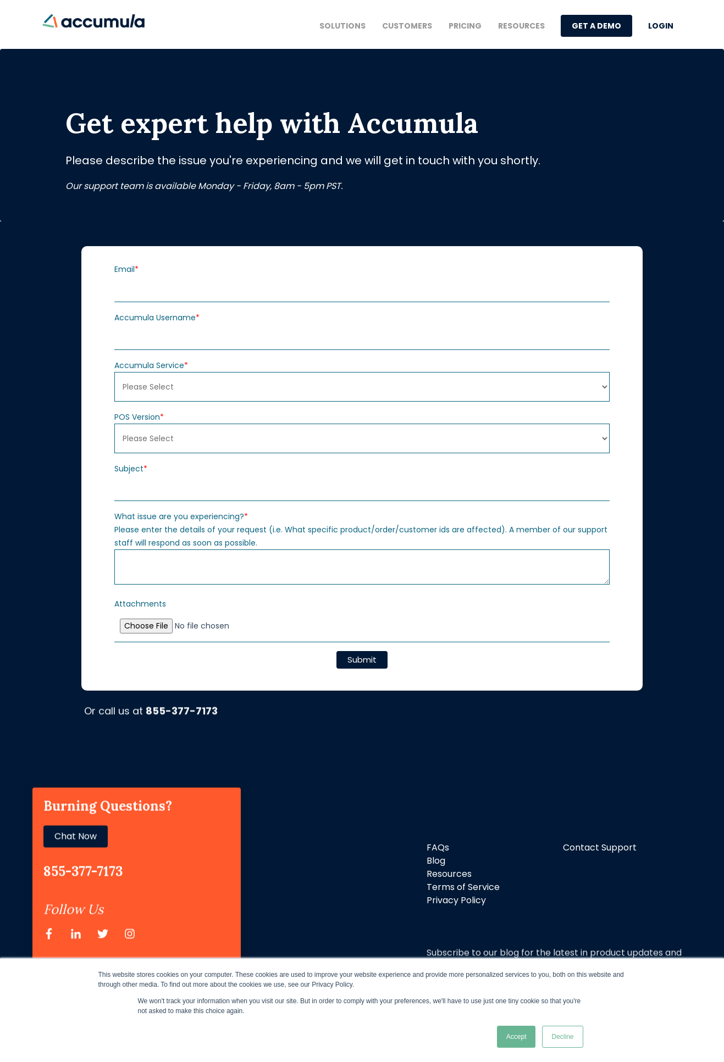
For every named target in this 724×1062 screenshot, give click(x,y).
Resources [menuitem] (449, 874)
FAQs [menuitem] (438, 847)
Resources (521, 25)
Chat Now (75, 790)
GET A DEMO (596, 25)
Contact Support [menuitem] (600, 847)
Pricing (465, 25)
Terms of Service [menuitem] (463, 887)
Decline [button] (562, 1037)
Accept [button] (516, 1037)
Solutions (342, 25)
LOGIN (660, 25)
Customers (407, 25)
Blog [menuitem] (436, 860)
